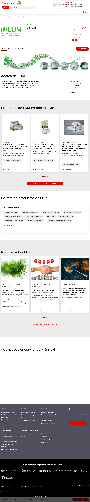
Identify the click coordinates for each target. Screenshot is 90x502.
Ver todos (8, 225)
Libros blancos (45, 439)
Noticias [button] (5, 12)
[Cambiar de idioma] (86, 12)
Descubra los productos (48, 412)
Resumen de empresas (28, 421)
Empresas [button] (12, 12)
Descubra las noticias (7, 412)
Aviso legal (4, 492)
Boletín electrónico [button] (66, 12)
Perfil (4, 49)
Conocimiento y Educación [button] (48, 12)
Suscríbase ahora (77, 423)
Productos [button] (21, 12)
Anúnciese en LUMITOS (8, 486)
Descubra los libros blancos (9, 434)
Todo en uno (45, 442)
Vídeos (23, 436)
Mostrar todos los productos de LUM (45, 184)
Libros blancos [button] (32, 12)
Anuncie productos (46, 421)
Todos (5, 7)
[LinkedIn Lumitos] (87, 492)
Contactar (82, 49)
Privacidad (31, 492)
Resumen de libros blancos (9, 449)
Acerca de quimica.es (38, 486)
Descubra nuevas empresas (29, 415)
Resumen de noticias (7, 420)
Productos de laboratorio (48, 415)
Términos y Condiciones (18, 492)
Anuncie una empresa (27, 418)
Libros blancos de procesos (9, 441)
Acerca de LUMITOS (23, 486)
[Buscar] (33, 7)
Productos (12, 49)
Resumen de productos (48, 423)
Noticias (21, 49)
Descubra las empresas (28, 412)
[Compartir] (83, 12)
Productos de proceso (47, 418)
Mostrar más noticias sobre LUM (45, 325)
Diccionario (24, 434)
